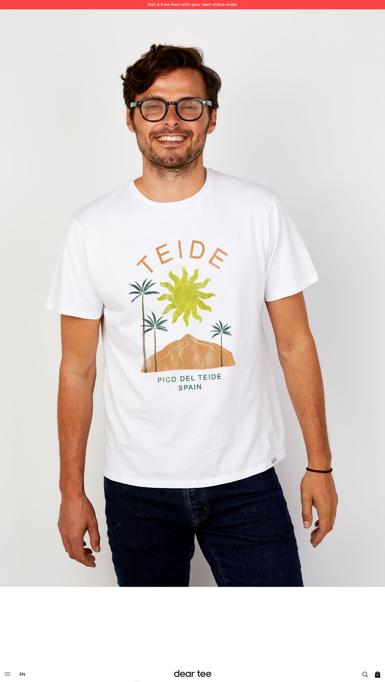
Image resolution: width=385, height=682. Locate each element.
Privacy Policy (141, 641)
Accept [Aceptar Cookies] (188, 672)
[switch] (257, 653)
